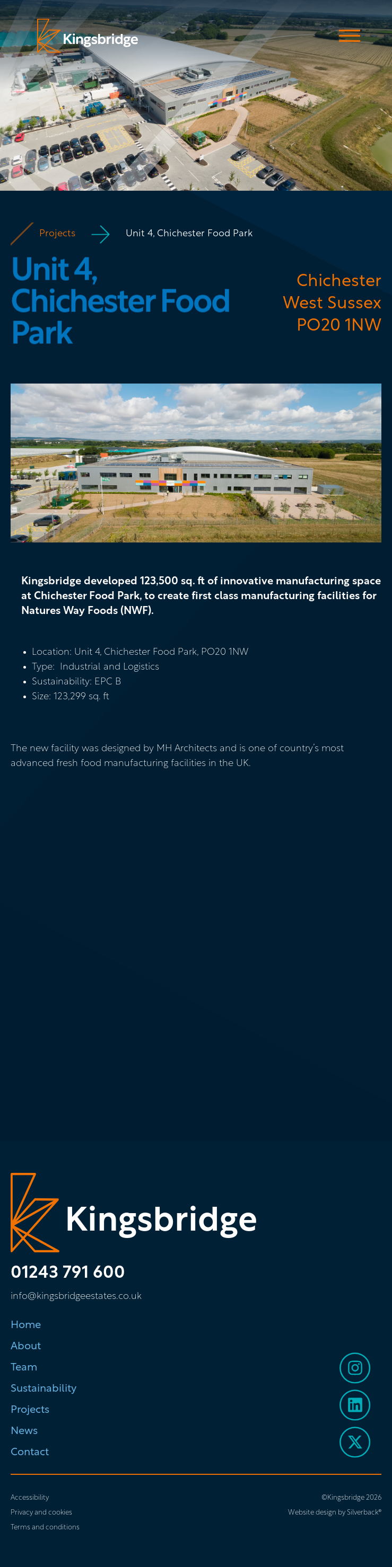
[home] (85, 36)
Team (24, 1368)
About (26, 1346)
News (24, 1431)
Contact (30, 1452)
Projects (57, 234)
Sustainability (43, 1389)
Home (26, 1325)
